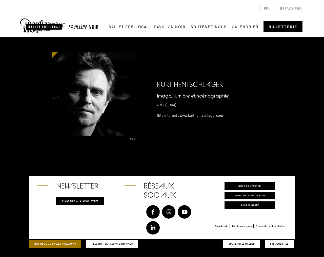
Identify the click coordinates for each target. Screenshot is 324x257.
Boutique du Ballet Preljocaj (55, 243)
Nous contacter (249, 185)
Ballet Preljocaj (129, 26)
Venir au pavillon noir (249, 195)
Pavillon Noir (170, 26)
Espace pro (291, 8)
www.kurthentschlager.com (201, 115)
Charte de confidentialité (270, 226)
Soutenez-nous (209, 26)
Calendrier (245, 26)
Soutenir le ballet (241, 243)
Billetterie (283, 26)
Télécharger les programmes (112, 243)
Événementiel (279, 243)
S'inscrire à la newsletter (80, 201)
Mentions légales (242, 226)
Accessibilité (250, 205)
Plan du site (221, 226)
